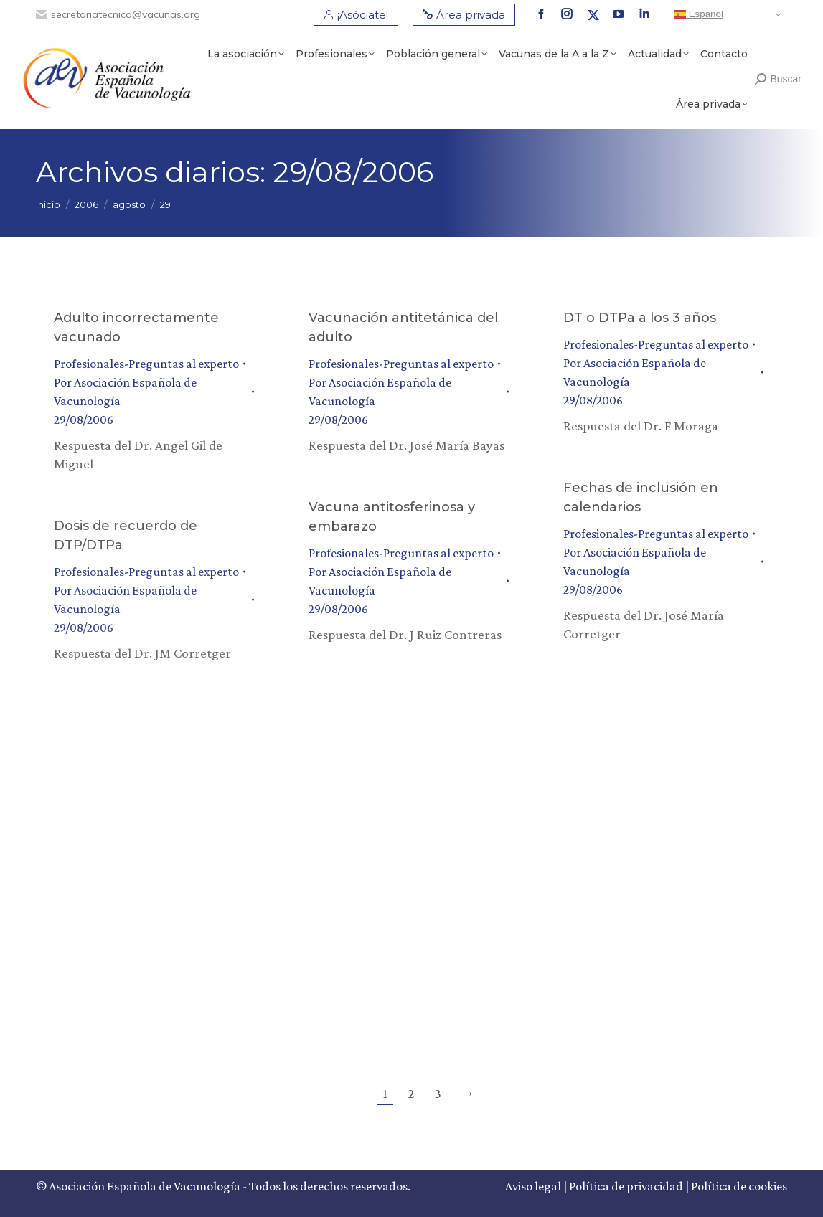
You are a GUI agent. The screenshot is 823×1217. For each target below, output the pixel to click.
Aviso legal (533, 1186)
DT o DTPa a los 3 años (639, 318)
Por (125, 391)
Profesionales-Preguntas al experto (146, 363)
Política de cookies (739, 1186)
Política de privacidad (626, 1186)
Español (698, 14)
